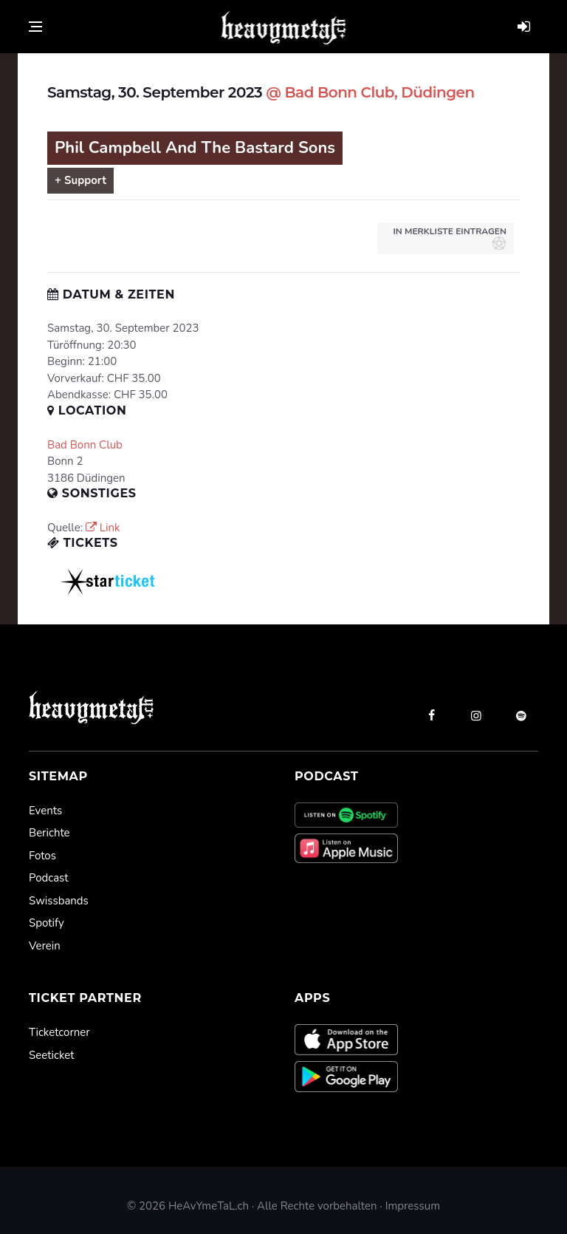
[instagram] (476, 715)
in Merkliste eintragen (449, 237)
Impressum (412, 1206)
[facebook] (431, 715)
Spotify (46, 923)
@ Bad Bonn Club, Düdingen (370, 92)
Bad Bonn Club (85, 444)
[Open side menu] (35, 26)
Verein (45, 945)
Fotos (42, 855)
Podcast (48, 877)
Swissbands (59, 900)
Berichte (49, 832)
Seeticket (51, 1055)
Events (45, 810)
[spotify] (521, 715)
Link (103, 527)
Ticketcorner (59, 1032)
